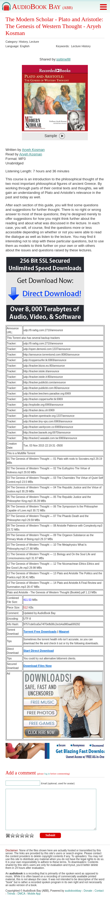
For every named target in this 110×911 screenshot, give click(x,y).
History (23, 41)
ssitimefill (63, 59)
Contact (98, 898)
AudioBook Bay (42, 6)
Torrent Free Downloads (40, 631)
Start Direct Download (38, 650)
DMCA (21, 901)
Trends (11, 901)
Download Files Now (37, 665)
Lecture (34, 41)
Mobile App (33, 901)
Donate (88, 898)
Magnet (64, 631)
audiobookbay (73, 898)
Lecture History (80, 46)
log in (47, 773)
